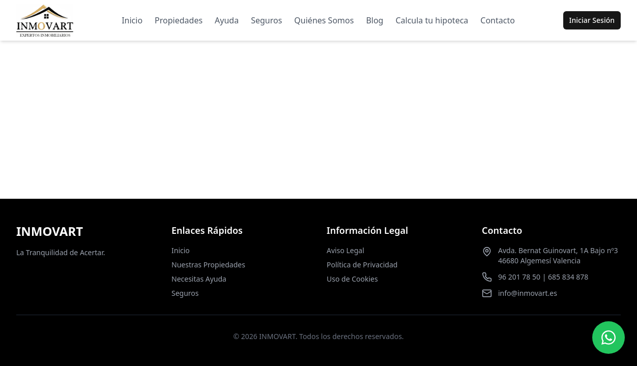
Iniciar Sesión (592, 20)
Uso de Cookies (352, 279)
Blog (374, 20)
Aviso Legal (345, 250)
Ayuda (227, 20)
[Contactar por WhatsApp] (608, 337)
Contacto (497, 20)
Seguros (266, 20)
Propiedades (178, 20)
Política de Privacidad (362, 264)
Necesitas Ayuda (198, 279)
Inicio (132, 20)
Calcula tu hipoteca (431, 20)
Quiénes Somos (324, 20)
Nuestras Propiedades (208, 264)
